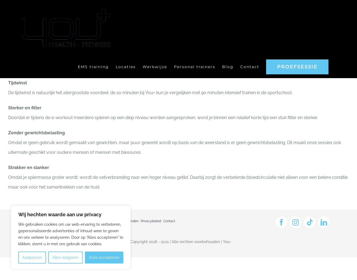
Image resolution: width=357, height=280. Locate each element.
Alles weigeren (65, 257)
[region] (71, 237)
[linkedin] (324, 222)
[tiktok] (309, 222)
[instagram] (295, 222)
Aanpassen (32, 257)
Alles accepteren (104, 257)
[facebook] (281, 222)
